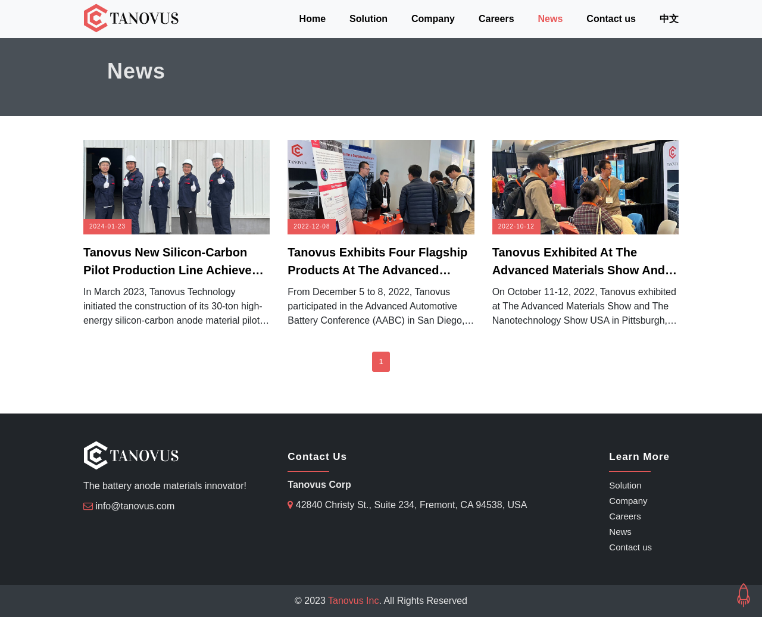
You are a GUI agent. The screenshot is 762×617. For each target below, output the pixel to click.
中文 (669, 19)
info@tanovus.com (134, 506)
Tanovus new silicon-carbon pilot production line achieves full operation (170, 262)
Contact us (611, 19)
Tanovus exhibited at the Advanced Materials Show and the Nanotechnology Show (578, 262)
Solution (368, 19)
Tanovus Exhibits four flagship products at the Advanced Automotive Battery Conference (377, 262)
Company (433, 19)
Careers (496, 19)
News (550, 19)
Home (312, 19)
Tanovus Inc (353, 601)
